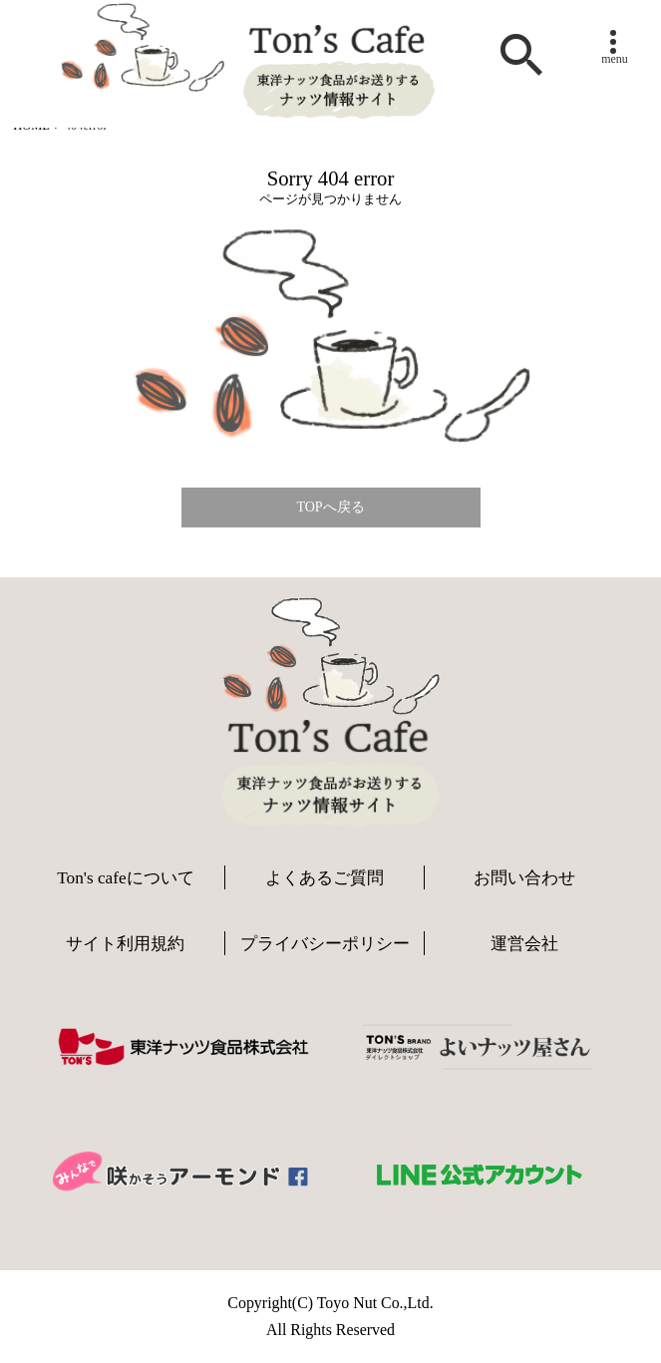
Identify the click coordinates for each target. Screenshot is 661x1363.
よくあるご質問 (324, 877)
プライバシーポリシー (325, 943)
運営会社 (524, 943)
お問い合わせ (524, 877)
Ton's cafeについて (125, 877)
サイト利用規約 (125, 943)
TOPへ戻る (330, 507)
